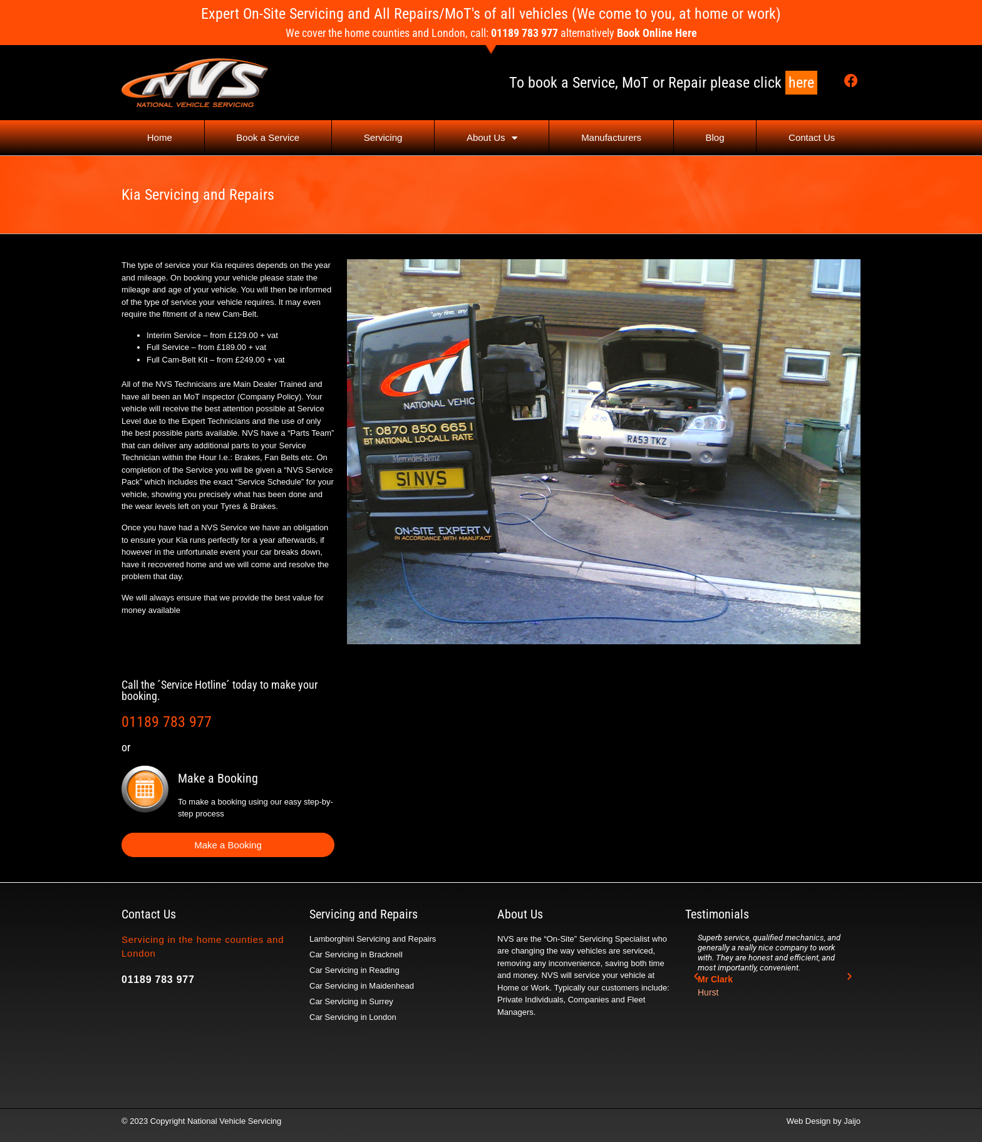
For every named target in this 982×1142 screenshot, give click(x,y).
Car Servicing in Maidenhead (361, 985)
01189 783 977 (166, 722)
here (801, 82)
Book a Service (267, 137)
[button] (696, 975)
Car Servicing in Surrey (351, 1001)
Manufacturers (611, 137)
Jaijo (852, 1121)
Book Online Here (657, 32)
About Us (492, 138)
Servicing (383, 137)
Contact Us (811, 137)
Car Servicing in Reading (354, 970)
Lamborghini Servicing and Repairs (372, 939)
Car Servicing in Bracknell (356, 954)
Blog (715, 137)
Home (159, 137)
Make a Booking (218, 778)
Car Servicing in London (352, 1017)
